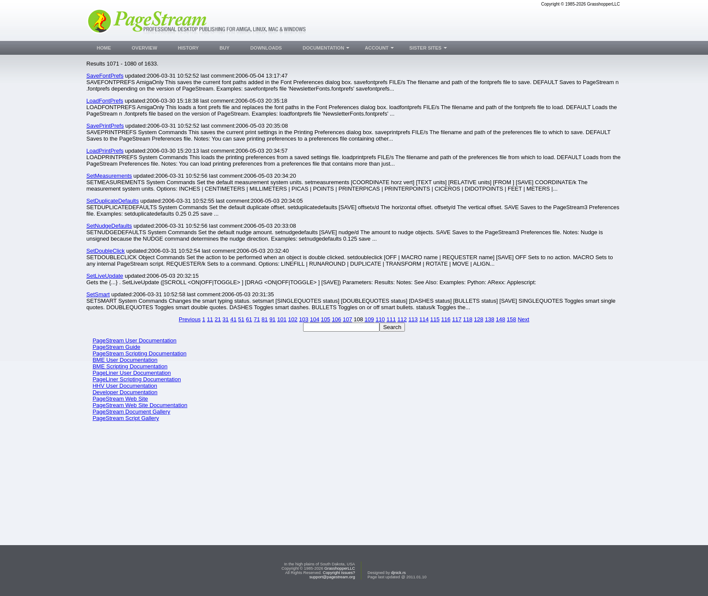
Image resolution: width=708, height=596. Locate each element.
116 (446, 319)
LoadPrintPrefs (104, 150)
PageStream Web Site (120, 398)
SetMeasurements (109, 176)
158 (511, 319)
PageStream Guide (116, 347)
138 (489, 319)
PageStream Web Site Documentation (139, 405)
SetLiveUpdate (104, 276)
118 (468, 319)
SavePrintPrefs (105, 125)
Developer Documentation (124, 392)
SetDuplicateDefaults (112, 201)
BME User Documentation (124, 360)
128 (479, 319)
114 (424, 319)
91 (272, 319)
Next (523, 319)
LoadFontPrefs (104, 100)
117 (456, 319)
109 (369, 319)
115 (435, 319)
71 (257, 319)
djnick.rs (398, 573)
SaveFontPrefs (104, 75)
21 (218, 319)
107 (347, 319)
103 (304, 319)
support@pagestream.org (332, 577)
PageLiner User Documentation (131, 373)
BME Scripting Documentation (129, 366)
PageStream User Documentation (134, 340)
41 (233, 319)
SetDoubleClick (105, 251)
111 (391, 319)
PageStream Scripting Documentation (139, 353)
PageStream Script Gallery (125, 418)
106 (336, 319)
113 (413, 319)
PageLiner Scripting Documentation (136, 379)
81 (265, 319)
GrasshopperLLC (339, 568)
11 (210, 319)
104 (314, 319)
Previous (190, 319)
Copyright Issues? (339, 573)
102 (292, 319)
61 (249, 319)
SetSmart (98, 294)
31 (225, 319)
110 (380, 319)
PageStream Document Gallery (131, 411)
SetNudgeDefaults (109, 226)
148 (501, 319)
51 (241, 319)
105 (325, 319)
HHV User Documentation (124, 386)
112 (402, 319)
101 (282, 319)
